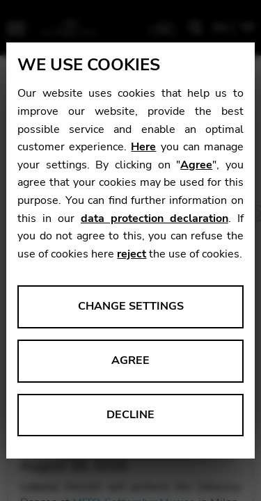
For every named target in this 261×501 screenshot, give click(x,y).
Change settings (131, 306)
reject (131, 254)
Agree (196, 165)
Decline (130, 414)
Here (143, 146)
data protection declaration (154, 218)
